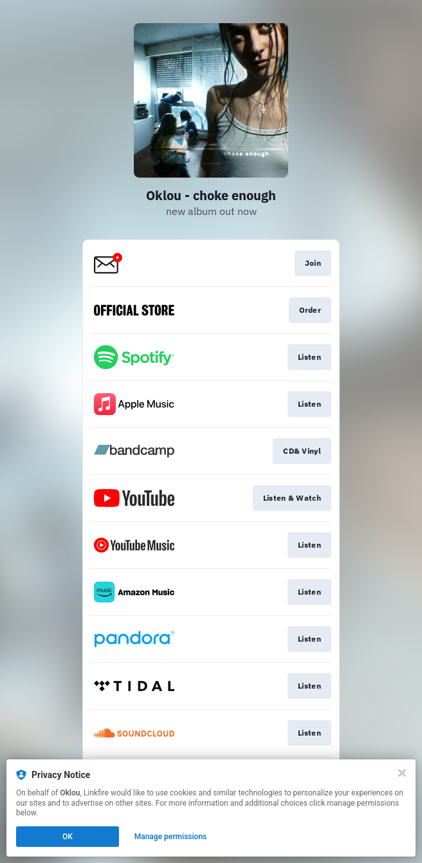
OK (67, 836)
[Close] (402, 773)
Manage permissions (170, 836)
